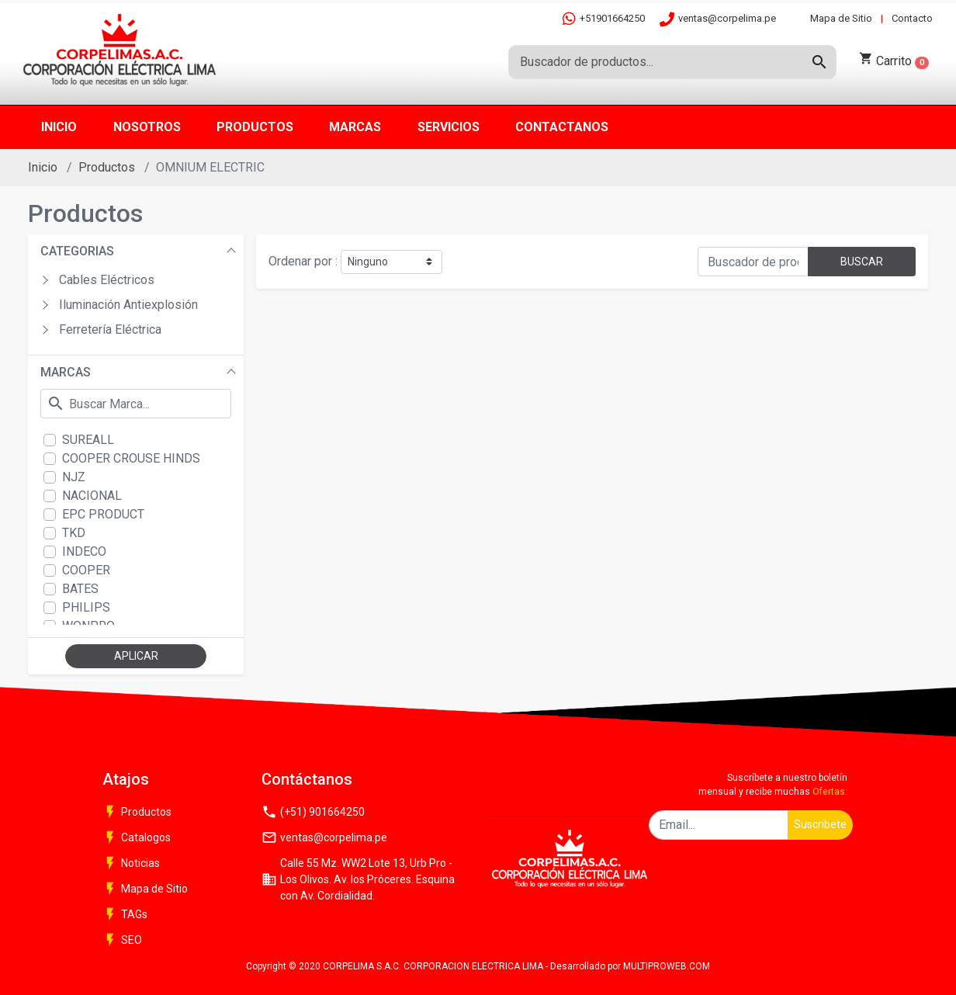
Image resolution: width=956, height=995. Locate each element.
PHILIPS (86, 607)
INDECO (84, 551)
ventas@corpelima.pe (718, 19)
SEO (122, 940)
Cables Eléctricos (106, 279)
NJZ (73, 477)
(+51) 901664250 (313, 812)
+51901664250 (604, 18)
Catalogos (136, 837)
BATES (80, 588)
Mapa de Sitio (841, 18)
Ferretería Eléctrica (110, 329)
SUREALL (88, 439)
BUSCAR (861, 261)
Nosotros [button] (147, 127)
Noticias (131, 863)
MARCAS (65, 372)
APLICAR (136, 656)
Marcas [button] (355, 127)
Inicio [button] (59, 127)
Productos (106, 167)
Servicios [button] (448, 127)
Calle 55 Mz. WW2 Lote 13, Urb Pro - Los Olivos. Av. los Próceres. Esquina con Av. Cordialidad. (358, 879)
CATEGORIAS (77, 251)
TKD (73, 532)
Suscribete (820, 824)
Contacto (912, 18)
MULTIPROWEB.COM (666, 966)
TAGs (124, 914)
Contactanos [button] (561, 127)
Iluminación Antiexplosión (128, 304)
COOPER (86, 570)
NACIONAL (92, 495)
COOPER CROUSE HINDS (131, 458)
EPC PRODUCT (103, 514)
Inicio (42, 167)
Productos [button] (254, 127)
